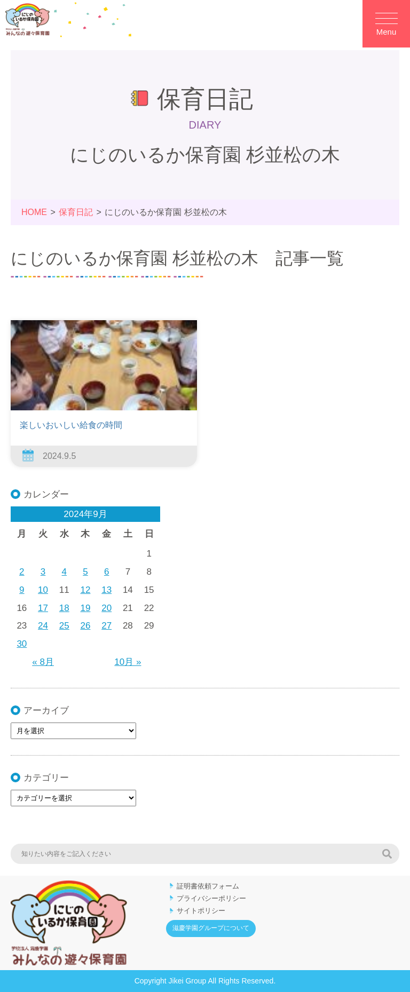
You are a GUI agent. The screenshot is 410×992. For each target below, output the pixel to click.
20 (106, 608)
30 (22, 644)
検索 (387, 854)
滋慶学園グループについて (210, 928)
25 (64, 626)
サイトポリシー (201, 911)
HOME (34, 212)
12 (86, 590)
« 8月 (43, 662)
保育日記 (76, 212)
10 (43, 590)
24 (43, 626)
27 (106, 626)
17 (43, 608)
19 (86, 608)
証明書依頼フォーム (208, 886)
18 (64, 608)
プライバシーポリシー (211, 898)
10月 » (127, 662)
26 (86, 626)
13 (106, 590)
